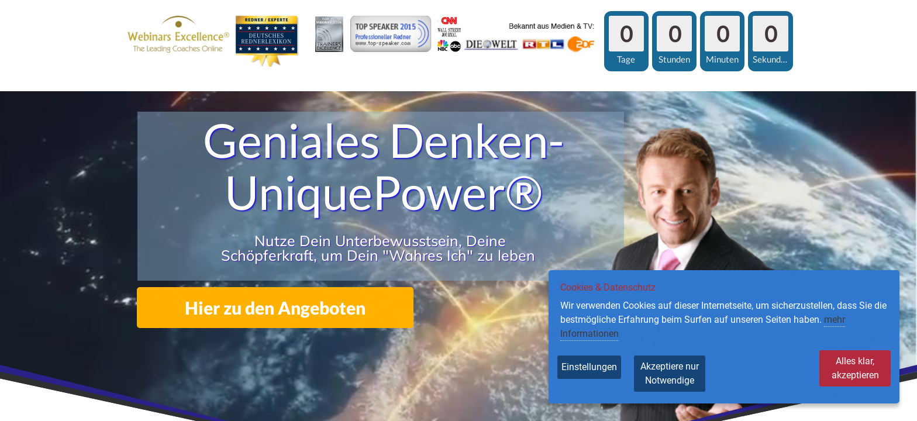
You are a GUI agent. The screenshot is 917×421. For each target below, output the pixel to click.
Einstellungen (589, 366)
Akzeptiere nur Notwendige (688, 373)
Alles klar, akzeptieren (842, 366)
